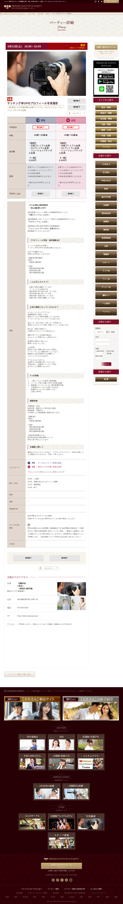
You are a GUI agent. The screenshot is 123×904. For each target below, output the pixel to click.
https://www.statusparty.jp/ (27, 616)
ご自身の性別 (99, 351)
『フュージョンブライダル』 (39, 228)
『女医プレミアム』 (35, 215)
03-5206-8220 (22, 608)
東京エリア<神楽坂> (77, 47)
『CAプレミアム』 (35, 222)
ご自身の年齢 (109, 351)
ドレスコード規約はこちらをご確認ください (46, 472)
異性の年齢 (99, 356)
